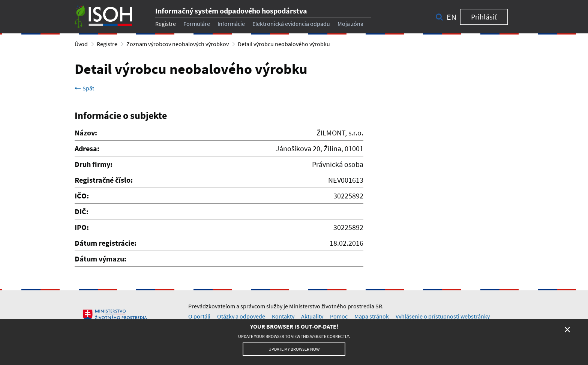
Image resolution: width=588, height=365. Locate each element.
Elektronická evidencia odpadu (291, 23)
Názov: (86, 132)
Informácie (231, 23)
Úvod (81, 44)
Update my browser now (294, 349)
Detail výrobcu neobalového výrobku (284, 44)
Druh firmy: (93, 164)
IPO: (82, 227)
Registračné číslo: (104, 180)
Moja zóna (350, 23)
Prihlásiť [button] (484, 16)
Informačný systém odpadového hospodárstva (231, 10)
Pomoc (339, 316)
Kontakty (283, 316)
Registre (165, 23)
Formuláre (196, 23)
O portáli (199, 316)
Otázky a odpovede (241, 316)
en (451, 17)
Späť (84, 88)
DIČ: (81, 211)
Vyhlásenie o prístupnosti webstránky (443, 316)
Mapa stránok (371, 316)
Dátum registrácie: (105, 243)
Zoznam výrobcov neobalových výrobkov (177, 44)
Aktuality (312, 316)
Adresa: (87, 148)
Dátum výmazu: (100, 258)
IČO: (82, 195)
